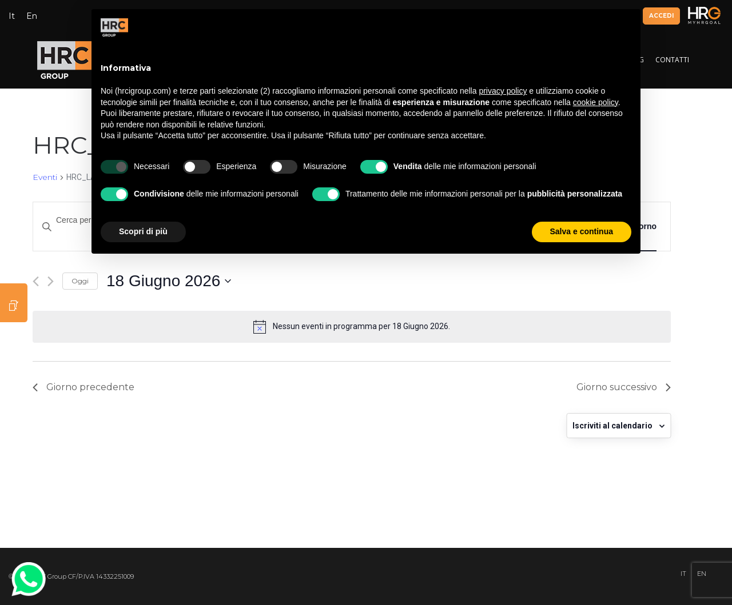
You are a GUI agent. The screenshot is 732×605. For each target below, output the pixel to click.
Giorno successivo (623, 387)
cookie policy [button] (595, 102)
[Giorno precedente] (36, 281)
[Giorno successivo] (50, 281)
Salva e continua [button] (581, 231)
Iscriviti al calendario (612, 425)
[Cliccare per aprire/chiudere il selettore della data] (168, 281)
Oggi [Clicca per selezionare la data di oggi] (80, 281)
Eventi (45, 177)
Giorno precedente (83, 387)
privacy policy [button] (503, 90)
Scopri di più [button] (143, 231)
